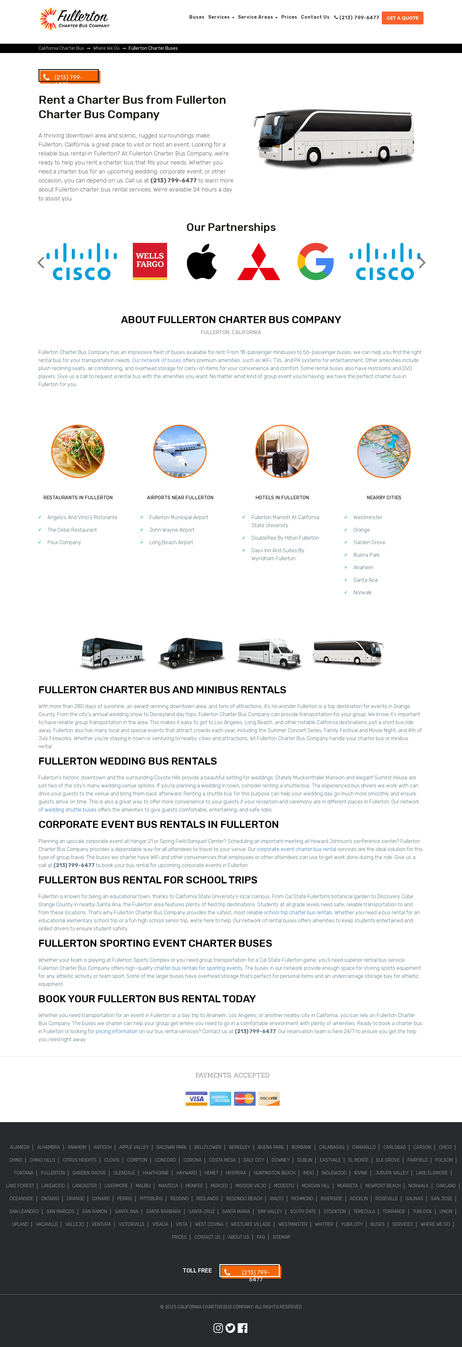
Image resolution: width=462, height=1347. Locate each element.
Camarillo (364, 1147)
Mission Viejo (250, 1186)
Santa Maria (236, 1211)
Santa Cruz (202, 1211)
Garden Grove (369, 542)
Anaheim (363, 567)
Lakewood (53, 1186)
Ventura (101, 1224)
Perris (124, 1198)
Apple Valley (134, 1147)
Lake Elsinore (432, 1173)
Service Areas (258, 17)
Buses (197, 17)
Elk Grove (388, 1160)
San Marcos (60, 1211)
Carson (422, 1147)
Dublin (304, 1160)
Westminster (368, 517)
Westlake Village (251, 1224)
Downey (281, 1160)
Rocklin (359, 1198)
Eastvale (330, 1160)
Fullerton (53, 1173)
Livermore (116, 1186)
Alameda (20, 1147)
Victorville (132, 1224)
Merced (219, 1186)
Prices (289, 17)
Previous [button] (40, 257)
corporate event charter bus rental (296, 849)
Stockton (335, 1211)
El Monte (358, 1160)
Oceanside (21, 1198)
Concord (165, 1160)
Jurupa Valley (391, 1173)
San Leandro (24, 1211)
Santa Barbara (163, 1211)
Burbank (302, 1147)
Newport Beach (383, 1186)
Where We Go (435, 1224)
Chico (445, 1147)
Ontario (50, 1198)
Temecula (364, 1211)
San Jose (441, 1198)
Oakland (446, 1186)
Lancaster (85, 1186)
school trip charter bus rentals (298, 912)
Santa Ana (366, 580)
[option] (81, 262)
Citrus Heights (80, 1160)
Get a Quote (403, 18)
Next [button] (422, 257)
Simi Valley (270, 1211)
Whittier (324, 1224)
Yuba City (352, 1224)
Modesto (284, 1186)
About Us (238, 1237)
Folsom (444, 1160)
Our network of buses (156, 360)
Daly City (254, 1160)
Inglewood (334, 1173)
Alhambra (48, 1147)
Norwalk (363, 592)
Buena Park (367, 555)
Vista (181, 1224)
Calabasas (332, 1147)
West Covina (209, 1224)
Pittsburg (151, 1198)
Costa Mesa (222, 1160)
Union (446, 1211)
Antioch (103, 1147)
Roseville (386, 1198)
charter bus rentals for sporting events (198, 968)
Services (221, 17)
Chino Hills (42, 1160)
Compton (137, 1160)
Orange (362, 530)
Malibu (143, 1186)
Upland (20, 1224)
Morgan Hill (316, 1186)
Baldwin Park (172, 1147)
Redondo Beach (244, 1198)
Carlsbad (394, 1147)
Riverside (331, 1198)
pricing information (117, 1031)
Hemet (211, 1173)
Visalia (160, 1224)
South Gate (303, 1211)
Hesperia (236, 1173)
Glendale (124, 1173)
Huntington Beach (274, 1173)
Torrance (394, 1211)
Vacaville (47, 1224)
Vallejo (74, 1224)
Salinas (414, 1198)
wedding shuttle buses (71, 810)
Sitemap (281, 1237)
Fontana (23, 1173)
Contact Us (315, 17)
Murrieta (348, 1186)
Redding (179, 1198)
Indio (308, 1173)
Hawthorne (156, 1173)
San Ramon (94, 1211)
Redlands (207, 1198)
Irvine (360, 1173)
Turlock (422, 1211)
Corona (192, 1160)
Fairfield (417, 1160)
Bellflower (207, 1147)
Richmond (302, 1198)
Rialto (277, 1198)
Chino (15, 1160)
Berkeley (239, 1147)
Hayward (186, 1173)
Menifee (194, 1186)
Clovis (111, 1160)
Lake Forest (20, 1186)
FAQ (261, 1237)
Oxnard (101, 1198)
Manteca (168, 1186)
